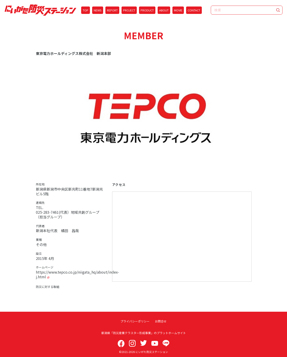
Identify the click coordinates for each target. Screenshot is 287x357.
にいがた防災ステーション (152, 352)
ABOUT (164, 10)
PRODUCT (147, 10)
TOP (85, 10)
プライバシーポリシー (135, 321)
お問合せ (160, 321)
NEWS (98, 10)
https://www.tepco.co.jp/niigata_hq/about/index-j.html (77, 274)
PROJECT (129, 10)
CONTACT (194, 10)
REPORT (112, 10)
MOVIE (178, 10)
